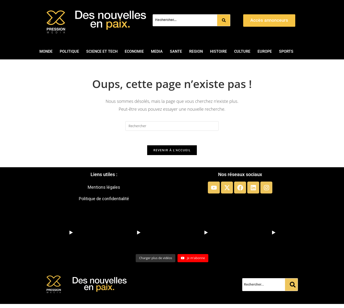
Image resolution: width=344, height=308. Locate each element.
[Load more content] (155, 258)
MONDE (46, 51)
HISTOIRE (218, 51)
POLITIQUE (69, 51)
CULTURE (242, 51)
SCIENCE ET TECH (102, 51)
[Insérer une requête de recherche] (172, 126)
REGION (196, 51)
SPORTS (286, 51)
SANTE (176, 51)
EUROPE (265, 51)
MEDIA (157, 51)
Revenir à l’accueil (172, 150)
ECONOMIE (134, 51)
